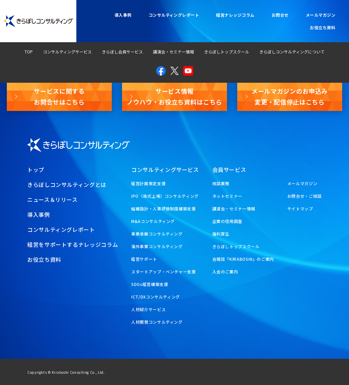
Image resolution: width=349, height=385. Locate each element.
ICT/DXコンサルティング (155, 297)
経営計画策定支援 (148, 183)
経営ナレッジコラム (235, 15)
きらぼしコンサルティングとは (66, 184)
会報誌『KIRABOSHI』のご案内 (243, 259)
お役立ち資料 (322, 27)
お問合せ (280, 15)
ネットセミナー (227, 196)
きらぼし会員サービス (122, 51)
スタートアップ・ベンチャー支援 (163, 271)
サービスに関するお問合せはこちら (59, 96)
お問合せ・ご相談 (304, 196)
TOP (29, 51)
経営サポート (144, 259)
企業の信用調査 (227, 221)
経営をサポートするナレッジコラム (72, 244)
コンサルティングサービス (67, 51)
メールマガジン (320, 15)
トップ (35, 169)
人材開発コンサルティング (157, 322)
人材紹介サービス (148, 309)
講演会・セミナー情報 (173, 51)
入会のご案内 (225, 271)
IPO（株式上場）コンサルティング (165, 196)
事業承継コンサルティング (157, 234)
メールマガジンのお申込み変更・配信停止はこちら (290, 96)
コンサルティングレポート (174, 15)
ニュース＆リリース (52, 199)
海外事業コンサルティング (157, 246)
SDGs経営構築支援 (149, 284)
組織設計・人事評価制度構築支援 (163, 208)
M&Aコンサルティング (153, 221)
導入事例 (123, 15)
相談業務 (221, 183)
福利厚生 (221, 234)
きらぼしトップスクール (226, 51)
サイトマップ (300, 208)
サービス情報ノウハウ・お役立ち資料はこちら (174, 96)
